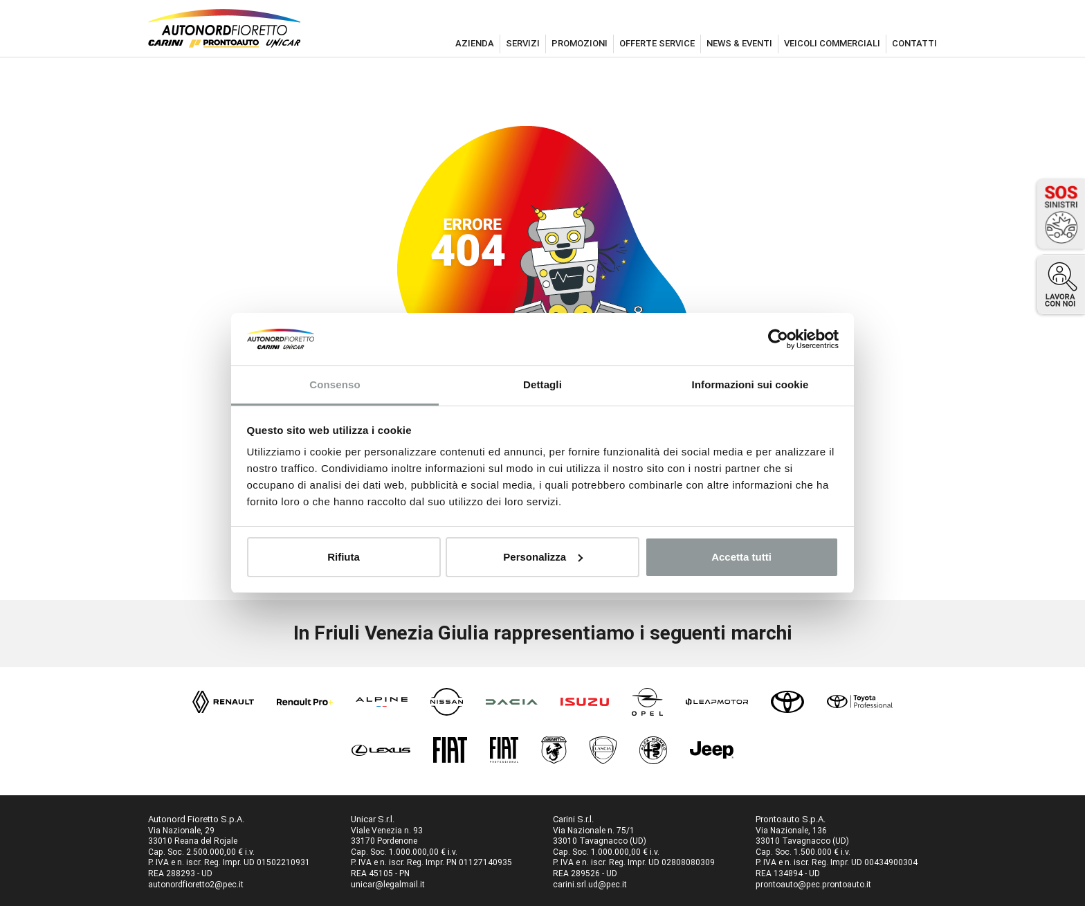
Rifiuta (343, 557)
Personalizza (543, 557)
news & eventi (739, 43)
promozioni (579, 43)
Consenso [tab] (334, 384)
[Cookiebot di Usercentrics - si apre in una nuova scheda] (778, 339)
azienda (474, 43)
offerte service (657, 43)
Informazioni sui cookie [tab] (750, 384)
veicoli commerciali (832, 43)
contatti (914, 43)
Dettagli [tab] (542, 384)
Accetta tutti (741, 557)
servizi (523, 43)
